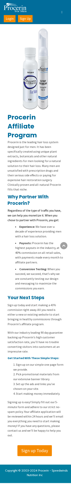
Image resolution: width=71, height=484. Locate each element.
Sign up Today (34, 450)
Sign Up (25, 18)
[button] (53, 12)
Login (10, 18)
